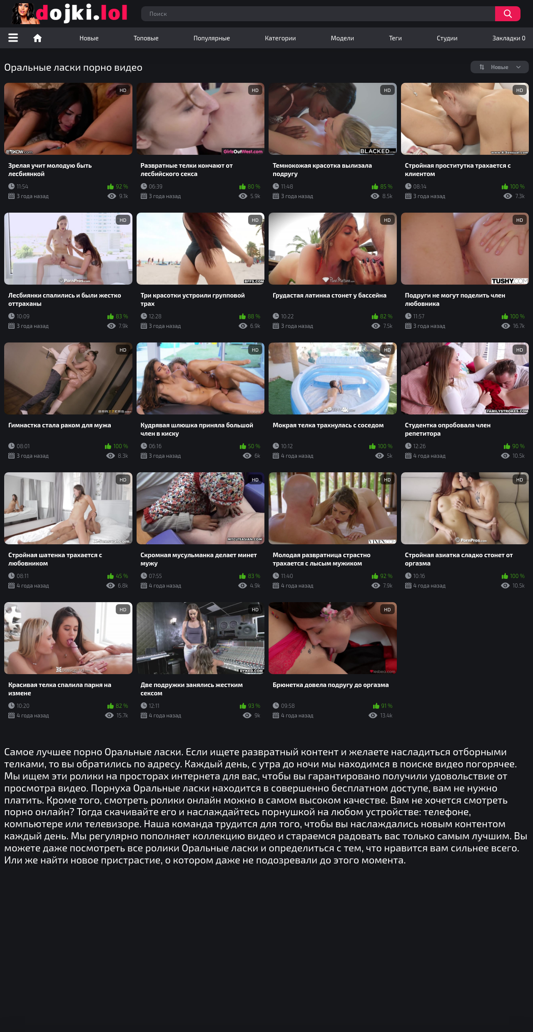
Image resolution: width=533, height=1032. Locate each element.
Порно (37, 37)
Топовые (146, 38)
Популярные (212, 38)
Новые (89, 38)
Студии (447, 38)
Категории (280, 38)
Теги (395, 38)
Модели (342, 38)
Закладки (509, 38)
